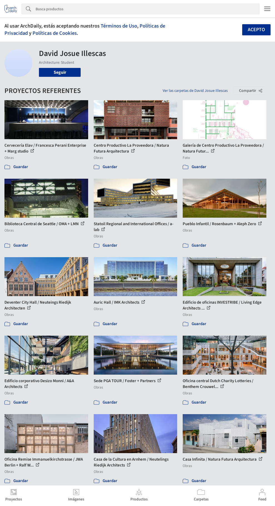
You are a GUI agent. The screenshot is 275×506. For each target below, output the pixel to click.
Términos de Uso (119, 26)
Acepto (256, 29)
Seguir (60, 72)
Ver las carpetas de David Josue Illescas (195, 91)
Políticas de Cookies (55, 33)
